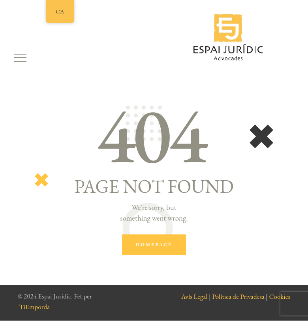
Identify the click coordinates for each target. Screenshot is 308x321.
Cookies (279, 296)
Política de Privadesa (238, 296)
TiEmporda (34, 306)
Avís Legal (194, 296)
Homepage (154, 245)
